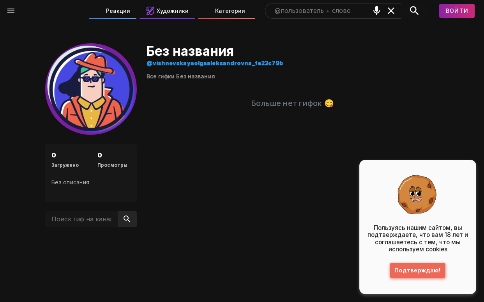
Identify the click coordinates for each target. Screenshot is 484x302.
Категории (224, 11)
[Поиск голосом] (376, 10)
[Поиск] (414, 11)
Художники (167, 11)
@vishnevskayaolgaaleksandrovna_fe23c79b (215, 63)
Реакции (112, 11)
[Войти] (457, 11)
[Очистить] (391, 10)
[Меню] (11, 11)
